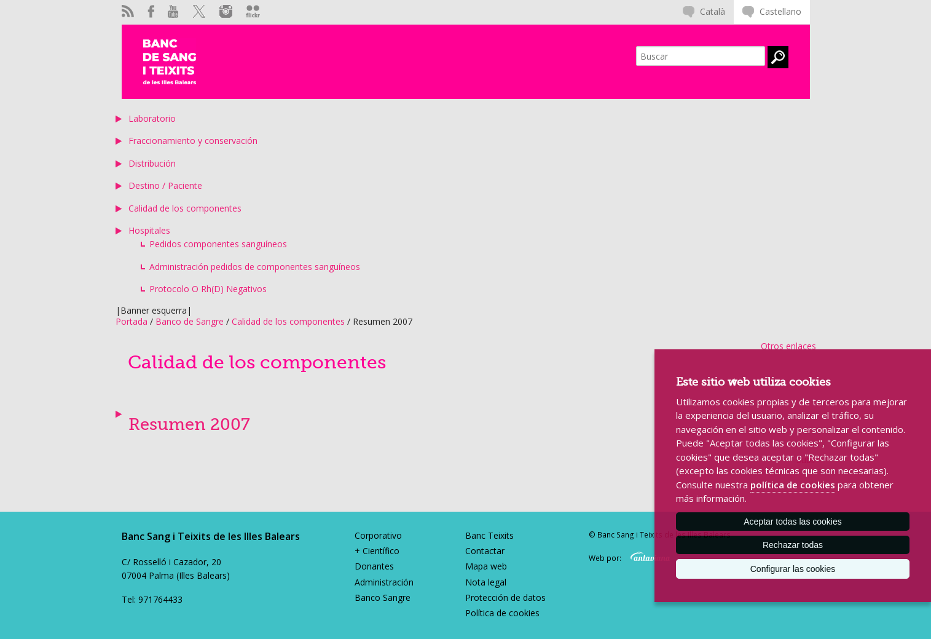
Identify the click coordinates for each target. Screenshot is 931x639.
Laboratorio (152, 118)
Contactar (485, 551)
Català (712, 11)
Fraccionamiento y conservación (192, 140)
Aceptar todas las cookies (793, 521)
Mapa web (486, 566)
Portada (131, 321)
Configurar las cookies (793, 569)
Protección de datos (505, 597)
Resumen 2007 (189, 424)
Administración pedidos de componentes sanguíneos (254, 266)
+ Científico (377, 551)
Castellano (780, 11)
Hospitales (149, 230)
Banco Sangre (383, 597)
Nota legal (485, 582)
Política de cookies (502, 613)
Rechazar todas (793, 545)
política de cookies (792, 484)
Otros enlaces (788, 346)
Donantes (374, 566)
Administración (384, 582)
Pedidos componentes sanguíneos (218, 244)
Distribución (152, 163)
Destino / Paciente (165, 185)
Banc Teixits (489, 535)
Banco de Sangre (189, 321)
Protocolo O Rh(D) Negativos (208, 289)
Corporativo (378, 535)
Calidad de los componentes (185, 208)
